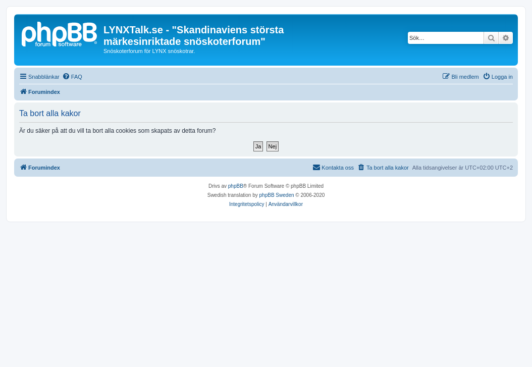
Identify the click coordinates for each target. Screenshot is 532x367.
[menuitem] (72, 77)
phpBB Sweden (276, 195)
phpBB (235, 186)
